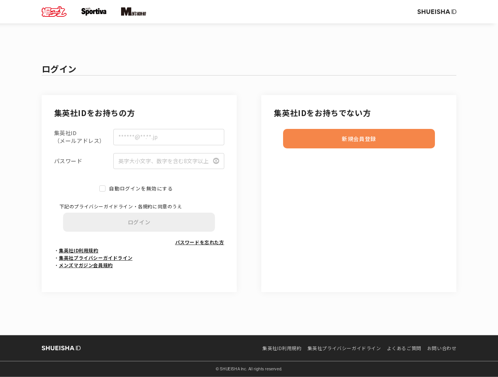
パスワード (68, 161)
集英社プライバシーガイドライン (95, 257)
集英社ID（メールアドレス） (79, 136)
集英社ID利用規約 (78, 250)
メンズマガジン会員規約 (86, 265)
